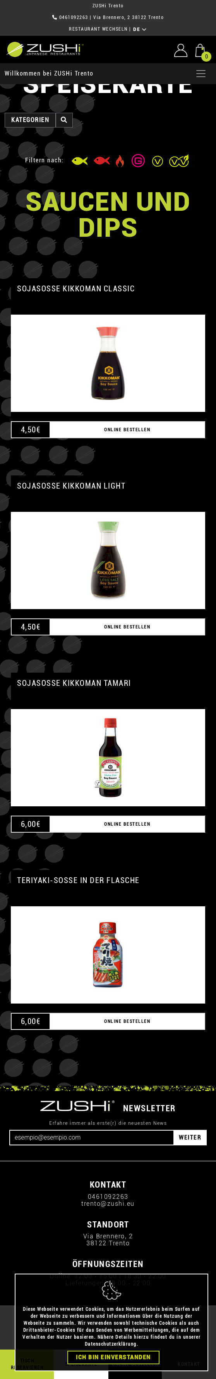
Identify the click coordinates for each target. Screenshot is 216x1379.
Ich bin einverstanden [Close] (113, 1358)
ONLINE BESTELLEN (127, 429)
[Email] (91, 1137)
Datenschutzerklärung (111, 1344)
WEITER (190, 1137)
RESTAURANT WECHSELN (98, 29)
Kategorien (30, 120)
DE (140, 29)
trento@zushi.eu (108, 1203)
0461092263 (73, 17)
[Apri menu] (200, 73)
